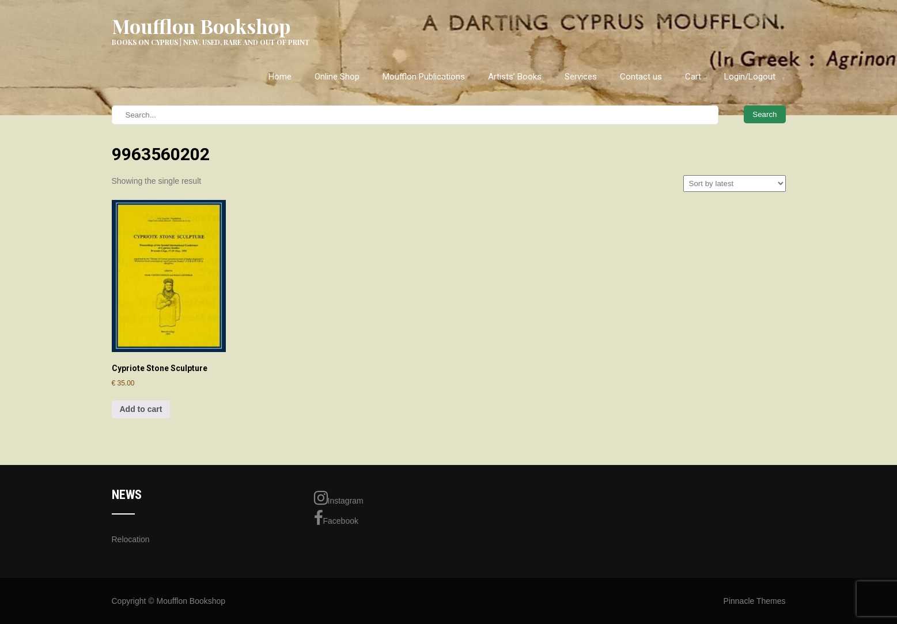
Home (280, 76)
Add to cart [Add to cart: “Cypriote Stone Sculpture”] (141, 409)
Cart (693, 76)
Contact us (641, 76)
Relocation (131, 539)
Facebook (336, 518)
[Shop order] (734, 183)
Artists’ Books (515, 76)
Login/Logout (749, 76)
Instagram (339, 498)
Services (581, 76)
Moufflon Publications (424, 76)
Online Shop (337, 76)
